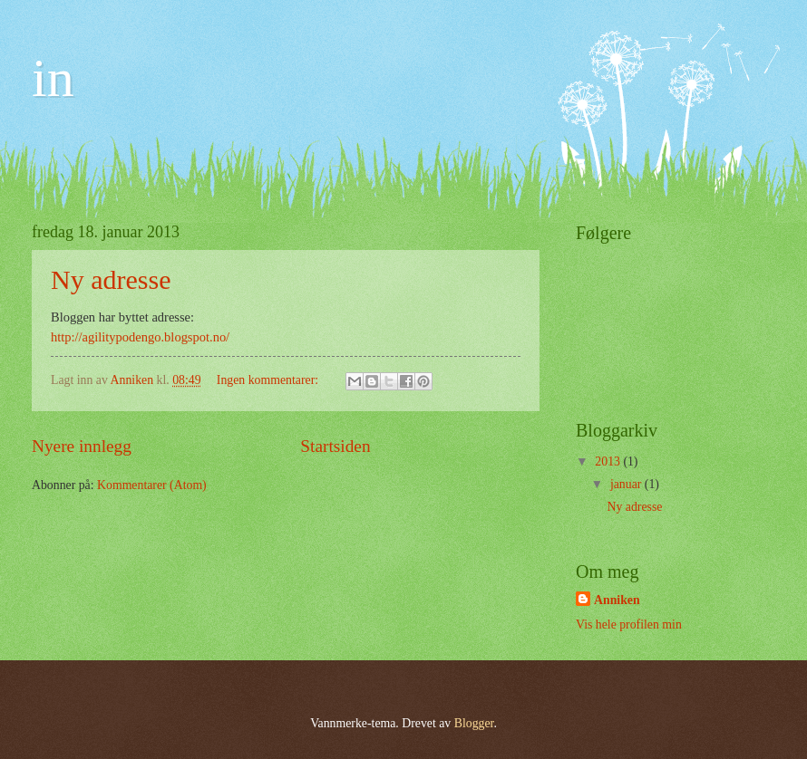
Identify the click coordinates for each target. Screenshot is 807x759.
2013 (609, 461)
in (53, 78)
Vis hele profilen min (629, 624)
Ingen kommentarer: (269, 380)
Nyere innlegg (81, 446)
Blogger (474, 723)
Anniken (617, 600)
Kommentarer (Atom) (152, 485)
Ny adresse (110, 279)
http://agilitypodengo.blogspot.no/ (140, 337)
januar (627, 484)
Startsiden (335, 446)
